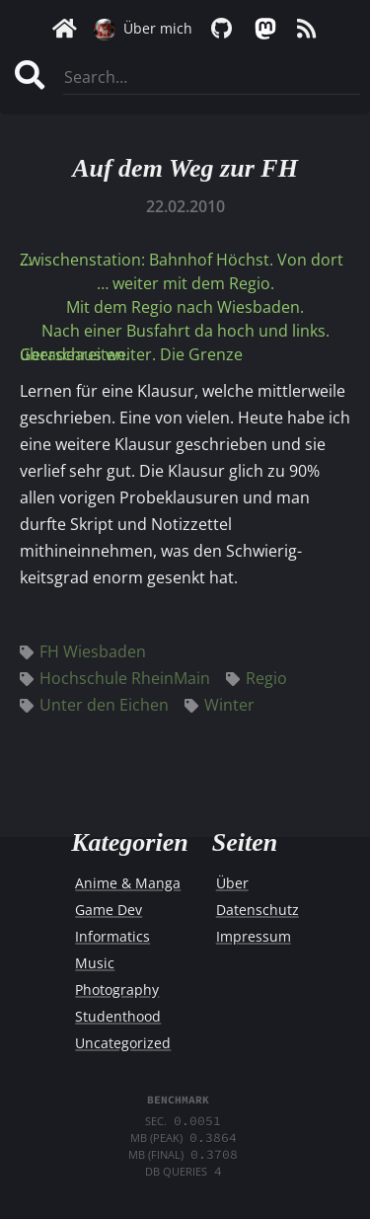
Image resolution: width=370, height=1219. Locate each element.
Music (94, 962)
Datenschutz (257, 909)
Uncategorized (123, 1042)
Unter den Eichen (94, 705)
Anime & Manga (128, 883)
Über (232, 883)
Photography (117, 989)
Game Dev (108, 909)
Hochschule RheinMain (115, 678)
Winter (220, 705)
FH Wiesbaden (83, 651)
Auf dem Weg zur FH (185, 168)
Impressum (253, 936)
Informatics (112, 936)
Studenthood (118, 1016)
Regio (256, 678)
